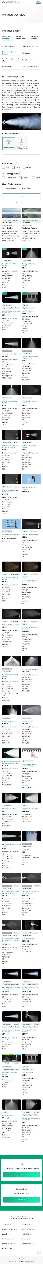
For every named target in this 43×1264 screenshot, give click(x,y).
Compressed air (11, 178)
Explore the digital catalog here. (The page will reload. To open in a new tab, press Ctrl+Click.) (21, 107)
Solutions (5, 1224)
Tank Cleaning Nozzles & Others (10, 60)
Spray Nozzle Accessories (30, 60)
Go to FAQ (21, 1174)
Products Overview (8, 1229)
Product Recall (27, 1243)
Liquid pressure (11, 188)
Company (25, 1239)
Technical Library (27, 1229)
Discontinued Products (29, 67)
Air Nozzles (26, 53)
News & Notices (7, 1243)
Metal (7, 167)
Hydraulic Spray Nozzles (30, 46)
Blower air (26, 178)
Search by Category (6, 37)
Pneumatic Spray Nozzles (8, 53)
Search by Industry (34, 37)
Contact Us (21, 1199)
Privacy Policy (7, 1248)
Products (25, 1224)
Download (5, 1234)
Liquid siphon (27, 188)
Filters (21, 196)
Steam (38, 178)
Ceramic (29, 167)
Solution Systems (8, 46)
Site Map (21, 1258)
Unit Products (6, 67)
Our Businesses (7, 1239)
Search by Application (20, 37)
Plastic (18, 167)
